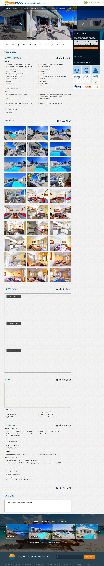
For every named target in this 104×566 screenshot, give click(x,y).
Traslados (34, 8)
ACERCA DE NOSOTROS (51, 564)
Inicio (8, 8)
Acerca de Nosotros (58, 8)
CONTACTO (37, 564)
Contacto (44, 8)
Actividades (24, 8)
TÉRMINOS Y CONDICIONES (23, 564)
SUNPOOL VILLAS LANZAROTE (71, 542)
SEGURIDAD (64, 564)
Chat (69, 8)
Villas (15, 8)
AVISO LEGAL (8, 564)
